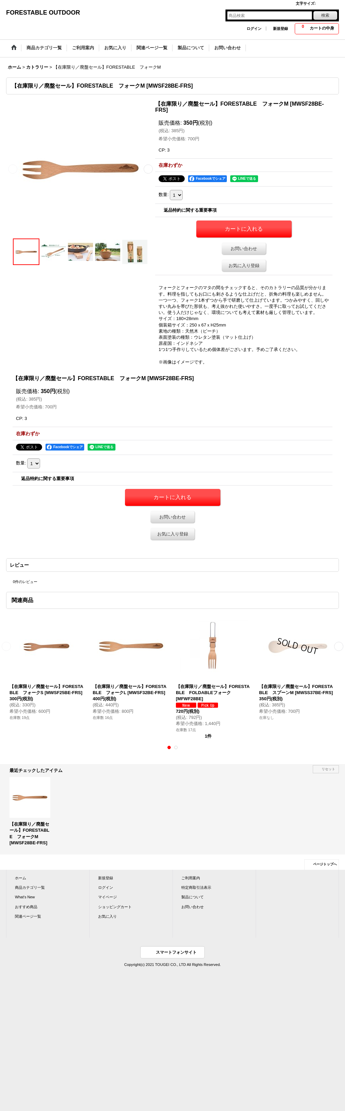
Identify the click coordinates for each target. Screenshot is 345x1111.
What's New (25, 897)
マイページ (107, 897)
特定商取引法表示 (196, 887)
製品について (192, 897)
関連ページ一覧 (28, 916)
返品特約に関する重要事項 (190, 210)
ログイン (254, 29)
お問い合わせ (244, 248)
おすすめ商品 (26, 907)
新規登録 (280, 29)
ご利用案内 (190, 878)
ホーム (20, 878)
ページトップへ (325, 864)
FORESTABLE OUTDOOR (43, 12)
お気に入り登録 (244, 265)
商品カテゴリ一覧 (30, 887)
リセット (328, 769)
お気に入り (107, 916)
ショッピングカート (115, 907)
